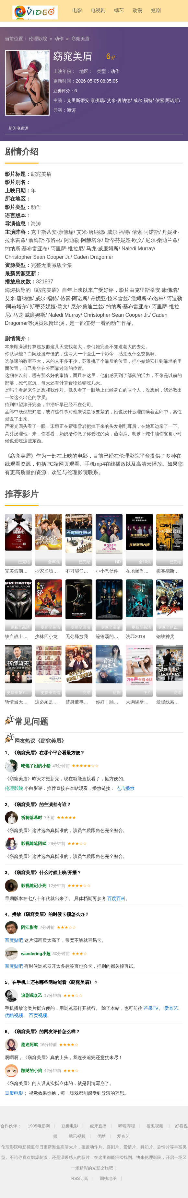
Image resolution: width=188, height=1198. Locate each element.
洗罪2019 (135, 635)
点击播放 (125, 788)
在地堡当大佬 (139, 570)
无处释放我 (76, 635)
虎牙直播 (98, 1125)
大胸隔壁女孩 (139, 701)
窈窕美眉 (80, 37)
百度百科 (116, 897)
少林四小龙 (46, 635)
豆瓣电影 (14, 1092)
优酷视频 (14, 1015)
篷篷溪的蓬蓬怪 (111, 635)
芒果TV (151, 1007)
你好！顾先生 (109, 701)
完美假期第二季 (21, 570)
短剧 (142, 13)
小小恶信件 (107, 570)
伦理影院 (38, 37)
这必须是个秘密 (51, 701)
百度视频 (38, 1015)
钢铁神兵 (165, 635)
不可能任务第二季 (83, 570)
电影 (63, 13)
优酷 (101, 1136)
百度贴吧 (14, 939)
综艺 (105, 13)
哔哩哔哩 (126, 1125)
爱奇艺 (171, 1007)
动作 (59, 37)
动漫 (124, 13)
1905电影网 (39, 1125)
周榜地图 (108, 1178)
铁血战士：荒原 (21, 635)
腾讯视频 (77, 1136)
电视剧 (84, 13)
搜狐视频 (155, 1125)
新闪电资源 (19, 127)
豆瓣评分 (62, 89)
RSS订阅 (79, 1178)
